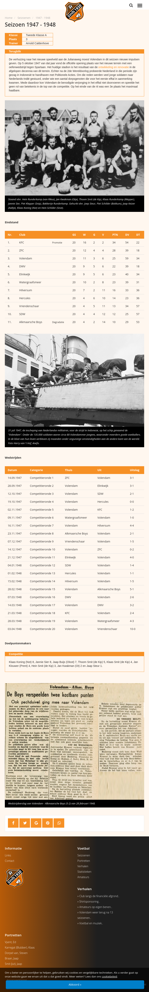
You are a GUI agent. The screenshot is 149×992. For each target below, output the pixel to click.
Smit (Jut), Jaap (13, 964)
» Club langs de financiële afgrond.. (98, 896)
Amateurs (83, 877)
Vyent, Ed (10, 942)
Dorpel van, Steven (16, 953)
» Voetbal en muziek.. (90, 923)
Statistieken (84, 871)
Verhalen (82, 866)
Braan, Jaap (12, 958)
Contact (9, 861)
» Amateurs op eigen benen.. (94, 907)
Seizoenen (83, 855)
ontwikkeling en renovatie (113, 67)
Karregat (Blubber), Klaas (20, 947)
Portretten (83, 861)
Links (8, 855)
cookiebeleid (109, 976)
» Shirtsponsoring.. (88, 901)
